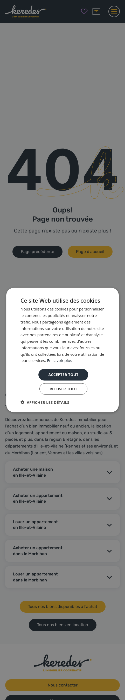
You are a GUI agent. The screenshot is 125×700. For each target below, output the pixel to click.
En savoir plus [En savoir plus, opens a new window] (59, 360)
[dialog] (62, 350)
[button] (44, 402)
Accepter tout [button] (63, 374)
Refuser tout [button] (63, 388)
